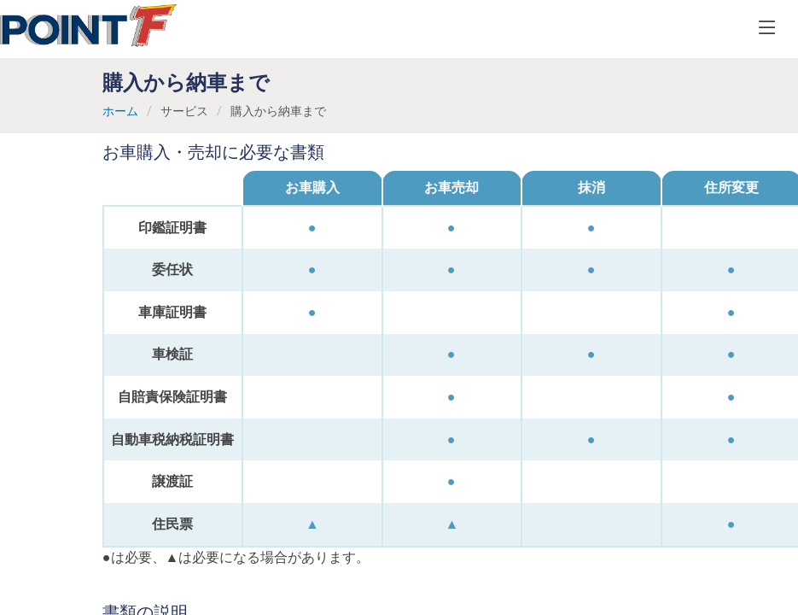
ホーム (120, 111)
